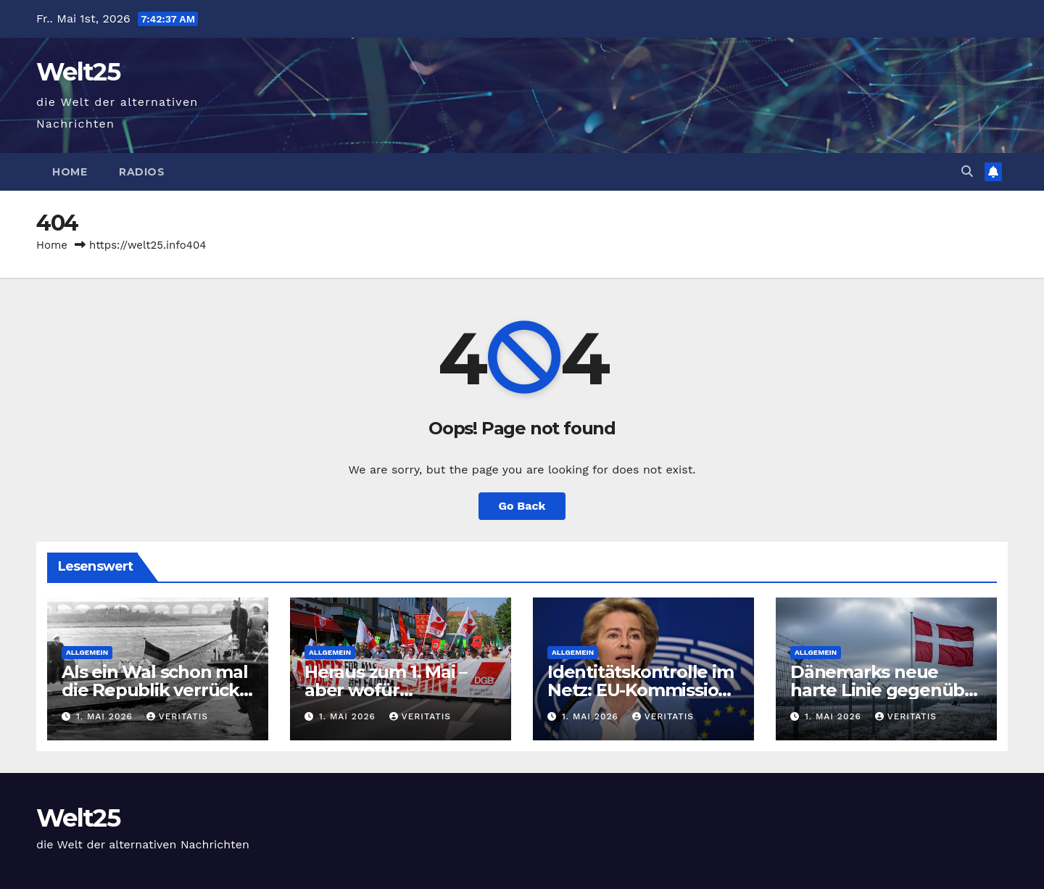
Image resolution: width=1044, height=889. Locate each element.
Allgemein (87, 652)
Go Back (522, 506)
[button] (967, 171)
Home (69, 171)
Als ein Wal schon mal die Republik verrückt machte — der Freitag (155, 690)
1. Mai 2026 (106, 716)
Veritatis (177, 716)
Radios (142, 171)
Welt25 (78, 72)
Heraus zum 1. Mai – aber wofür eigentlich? (385, 690)
